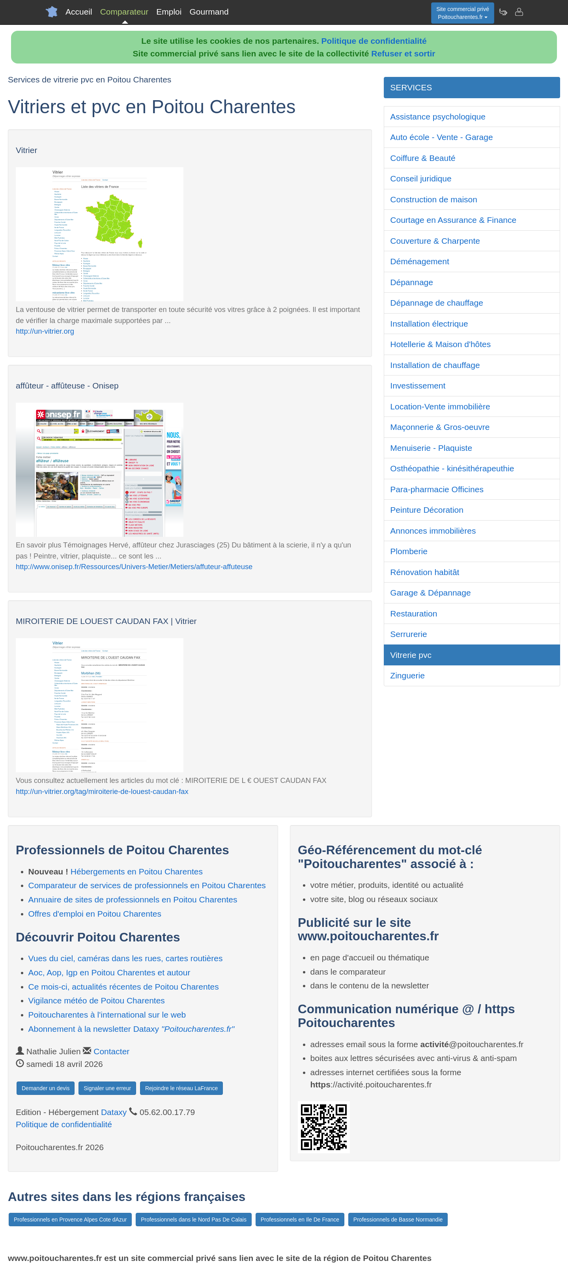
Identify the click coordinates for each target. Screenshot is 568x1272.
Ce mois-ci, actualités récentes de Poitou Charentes (123, 986)
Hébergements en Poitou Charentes (137, 871)
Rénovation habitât (424, 572)
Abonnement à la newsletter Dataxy (131, 1028)
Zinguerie (407, 675)
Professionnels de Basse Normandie (398, 1219)
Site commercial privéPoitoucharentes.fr (462, 13)
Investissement (417, 385)
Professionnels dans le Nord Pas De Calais (194, 1219)
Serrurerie (408, 634)
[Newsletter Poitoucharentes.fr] (503, 12)
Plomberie (409, 551)
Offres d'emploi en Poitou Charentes (94, 913)
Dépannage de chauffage (436, 302)
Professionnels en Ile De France (300, 1219)
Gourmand (208, 11)
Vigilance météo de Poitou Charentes (96, 1000)
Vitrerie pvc (411, 654)
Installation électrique (429, 323)
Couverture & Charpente (435, 240)
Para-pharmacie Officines (437, 489)
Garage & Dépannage (430, 592)
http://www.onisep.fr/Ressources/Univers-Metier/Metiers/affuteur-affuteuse (134, 566)
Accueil (78, 11)
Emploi (168, 11)
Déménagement (419, 261)
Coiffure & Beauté (422, 158)
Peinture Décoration (426, 509)
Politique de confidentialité (374, 40)
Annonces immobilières (433, 530)
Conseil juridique (420, 178)
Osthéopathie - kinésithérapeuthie (452, 468)
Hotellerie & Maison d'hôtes (440, 344)
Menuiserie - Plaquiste (431, 447)
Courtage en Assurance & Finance (453, 219)
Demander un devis (45, 1088)
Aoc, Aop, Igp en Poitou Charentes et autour (109, 972)
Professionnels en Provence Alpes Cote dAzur (70, 1219)
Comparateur (124, 11)
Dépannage (411, 282)
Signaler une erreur (107, 1088)
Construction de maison (433, 199)
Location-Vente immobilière (440, 406)
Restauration (413, 613)
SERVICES (411, 87)
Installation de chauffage (435, 365)
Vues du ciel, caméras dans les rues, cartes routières (125, 958)
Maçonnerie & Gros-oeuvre (440, 426)
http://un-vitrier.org (45, 331)
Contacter (111, 1051)
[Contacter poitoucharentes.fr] (519, 12)
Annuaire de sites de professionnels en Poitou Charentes (132, 899)
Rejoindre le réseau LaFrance (181, 1088)
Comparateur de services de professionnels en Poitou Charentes (147, 885)
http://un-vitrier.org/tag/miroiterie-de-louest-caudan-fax (102, 791)
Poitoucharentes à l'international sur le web (107, 1014)
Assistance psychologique (438, 116)
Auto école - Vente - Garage (441, 137)
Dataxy (114, 1112)
